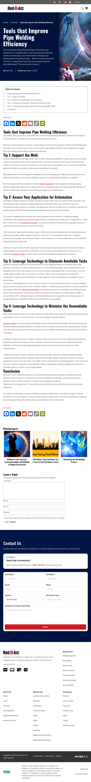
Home (5, 22)
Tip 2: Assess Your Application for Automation (24, 100)
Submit (45, 627)
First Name (9, 574)
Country (8, 595)
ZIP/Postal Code (53, 595)
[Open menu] (4, 8)
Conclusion (11, 109)
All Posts (14, 22)
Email (6, 506)
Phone (48, 585)
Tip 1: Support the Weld (16, 97)
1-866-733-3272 (38, 565)
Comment (7, 481)
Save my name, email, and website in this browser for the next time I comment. (35, 518)
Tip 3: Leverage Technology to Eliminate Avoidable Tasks (29, 103)
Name (6, 501)
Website (6, 512)
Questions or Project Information (17, 606)
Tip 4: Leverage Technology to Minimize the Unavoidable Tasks (31, 106)
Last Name (50, 574)
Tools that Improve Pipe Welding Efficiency (23, 94)
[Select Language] (81, 2)
